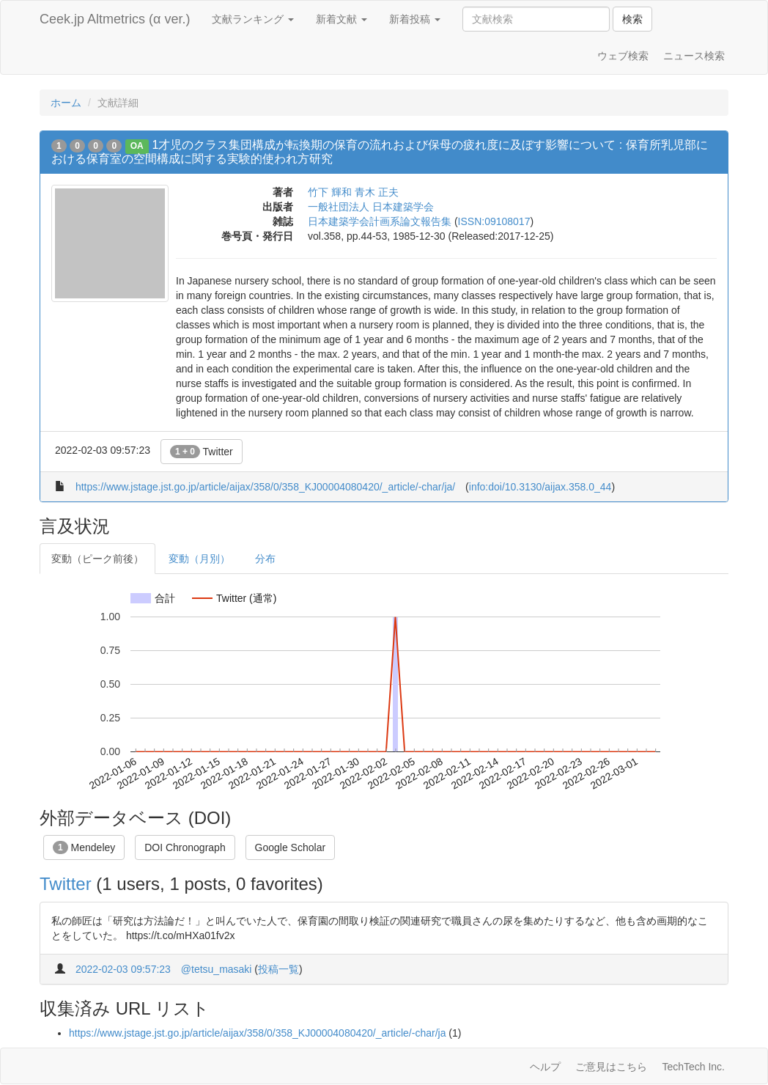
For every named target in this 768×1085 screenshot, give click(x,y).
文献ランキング (253, 19)
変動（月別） (199, 558)
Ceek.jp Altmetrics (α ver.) (115, 19)
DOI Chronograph (185, 847)
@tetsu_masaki (216, 969)
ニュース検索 (694, 56)
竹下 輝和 (330, 192)
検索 (632, 19)
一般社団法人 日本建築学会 (371, 207)
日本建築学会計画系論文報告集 (379, 221)
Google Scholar (290, 847)
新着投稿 (414, 19)
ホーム (66, 102)
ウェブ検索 (623, 56)
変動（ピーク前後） (97, 558)
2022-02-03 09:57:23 (123, 969)
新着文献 (341, 19)
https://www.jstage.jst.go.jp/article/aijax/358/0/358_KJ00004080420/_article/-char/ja (257, 1033)
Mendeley (84, 847)
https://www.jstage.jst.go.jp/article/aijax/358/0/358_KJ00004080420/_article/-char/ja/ (265, 487)
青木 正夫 (377, 192)
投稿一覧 (278, 969)
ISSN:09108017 (494, 221)
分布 (265, 558)
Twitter (201, 451)
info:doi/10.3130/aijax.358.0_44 (540, 487)
